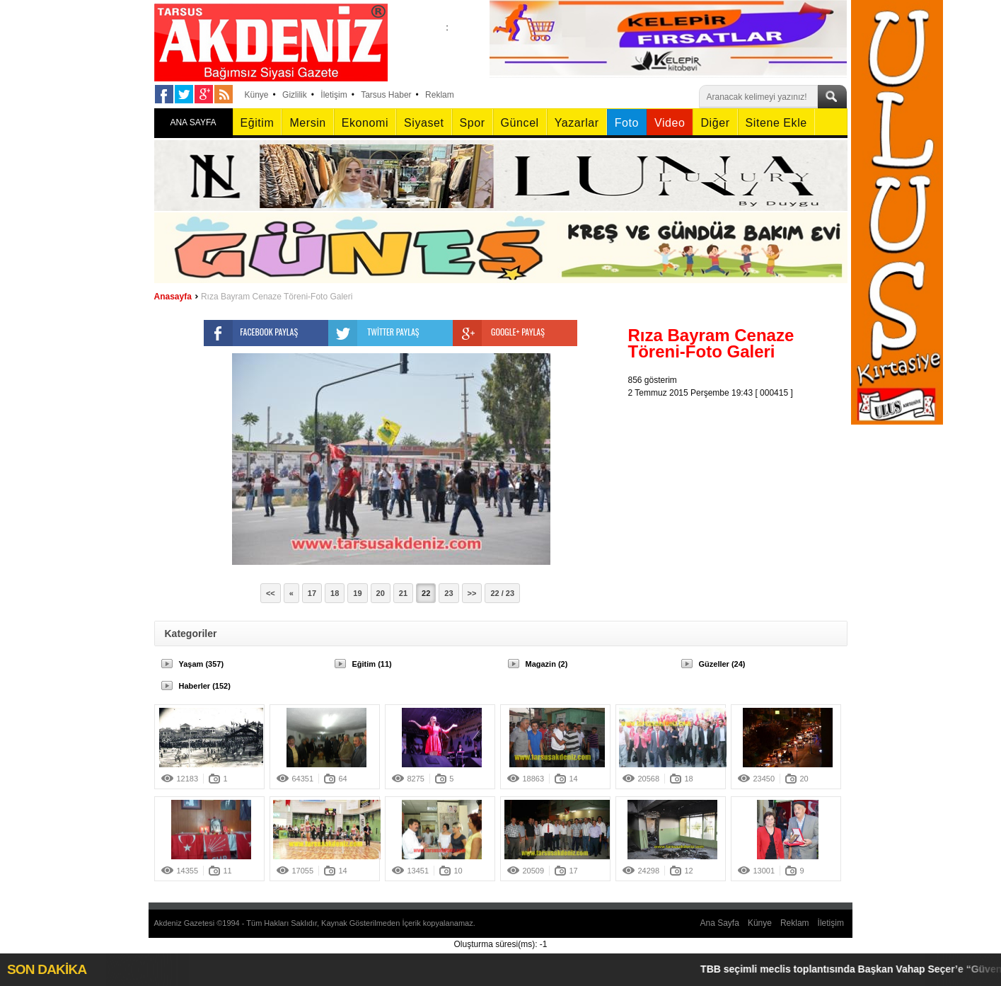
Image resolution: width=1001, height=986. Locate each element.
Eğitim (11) (372, 664)
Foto (627, 123)
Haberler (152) (205, 686)
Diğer (714, 123)
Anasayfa (173, 297)
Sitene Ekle (776, 123)
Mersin (307, 123)
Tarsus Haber (386, 95)
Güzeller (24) (722, 664)
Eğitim (257, 123)
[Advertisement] (741, 487)
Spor (472, 123)
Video (669, 123)
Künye (257, 95)
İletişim (333, 95)
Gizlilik (294, 95)
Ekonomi (365, 123)
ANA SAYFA (193, 122)
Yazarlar (577, 123)
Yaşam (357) (201, 664)
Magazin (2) (547, 664)
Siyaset (424, 123)
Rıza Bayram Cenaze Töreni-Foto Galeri (277, 297)
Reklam (439, 95)
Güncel (520, 123)
